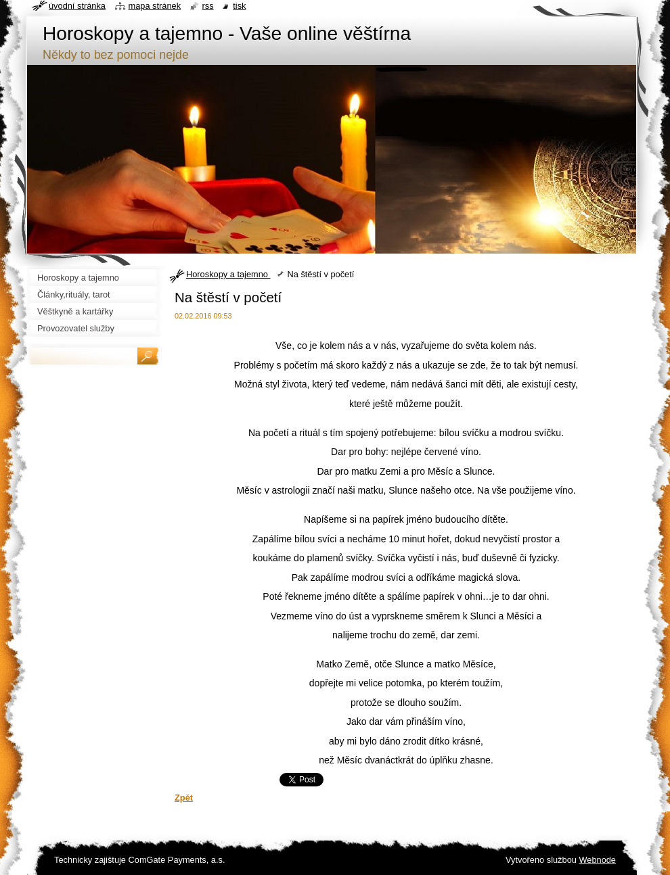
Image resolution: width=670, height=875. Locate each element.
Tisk (239, 6)
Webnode (597, 860)
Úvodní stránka (77, 6)
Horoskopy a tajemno (228, 274)
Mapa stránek (155, 6)
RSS (208, 6)
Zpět (184, 798)
